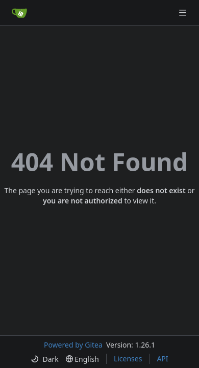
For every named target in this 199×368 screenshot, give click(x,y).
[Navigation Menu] (183, 12)
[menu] (44, 359)
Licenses (128, 358)
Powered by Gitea (73, 345)
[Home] (19, 13)
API (162, 358)
